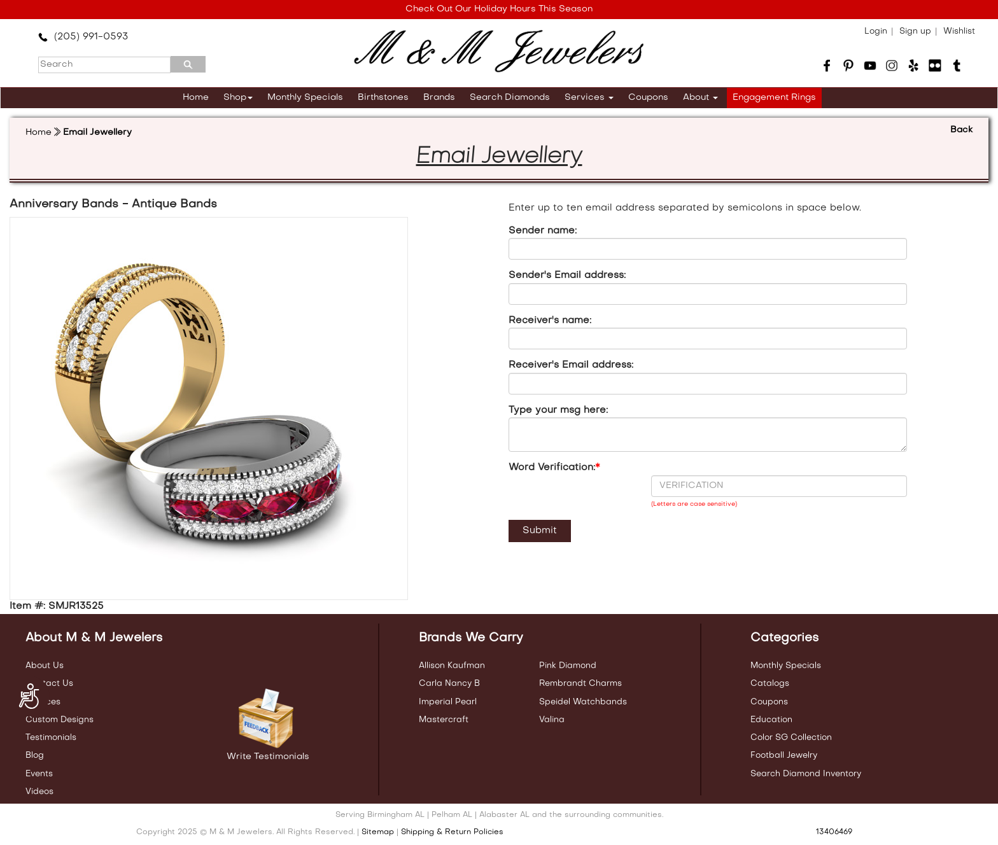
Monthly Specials (305, 98)
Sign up (915, 31)
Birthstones (383, 98)
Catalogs (769, 684)
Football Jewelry (783, 755)
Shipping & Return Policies (452, 832)
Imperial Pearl (448, 702)
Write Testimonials (268, 757)
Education (771, 720)
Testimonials (50, 738)
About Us (44, 666)
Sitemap (378, 832)
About (700, 98)
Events (39, 774)
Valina (552, 720)
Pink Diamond (567, 666)
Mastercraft (443, 720)
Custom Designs (59, 720)
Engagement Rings (774, 98)
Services (589, 98)
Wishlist (959, 31)
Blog (34, 755)
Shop (238, 98)
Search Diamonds (510, 98)
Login (875, 31)
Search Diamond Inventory (805, 774)
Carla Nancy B (449, 684)
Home (196, 98)
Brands (439, 98)
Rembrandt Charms (580, 684)
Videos (39, 792)
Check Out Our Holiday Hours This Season (499, 9)
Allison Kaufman (452, 666)
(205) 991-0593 (83, 36)
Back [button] (961, 130)
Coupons (648, 98)
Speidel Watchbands (583, 702)
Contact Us (49, 684)
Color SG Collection (791, 738)
